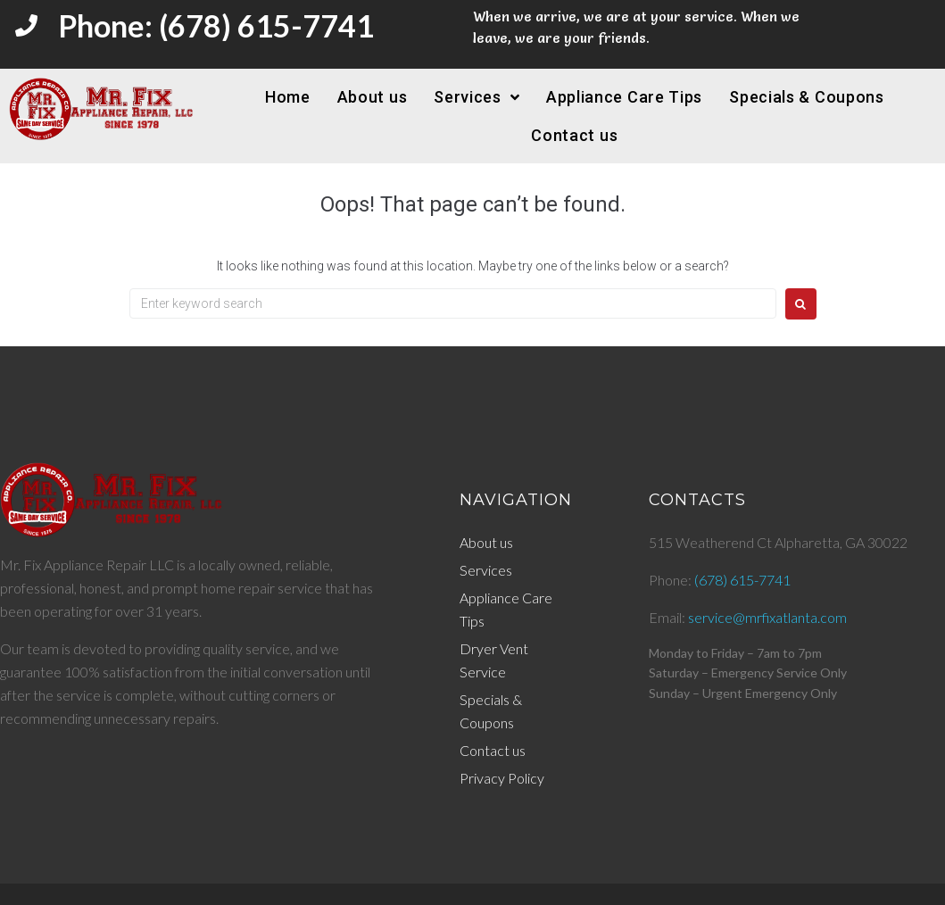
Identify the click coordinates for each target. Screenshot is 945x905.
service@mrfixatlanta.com (767, 617)
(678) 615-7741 (742, 579)
